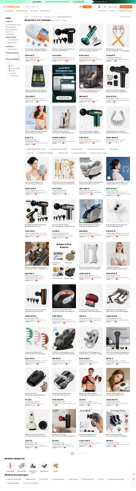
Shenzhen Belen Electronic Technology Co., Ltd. (91, 277)
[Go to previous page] (68, 453)
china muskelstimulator (12, 483)
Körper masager (72, 479)
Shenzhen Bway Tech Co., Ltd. (87, 444)
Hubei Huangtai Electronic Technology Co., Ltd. (91, 320)
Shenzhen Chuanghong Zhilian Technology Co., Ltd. (91, 403)
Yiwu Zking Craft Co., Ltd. (59, 192)
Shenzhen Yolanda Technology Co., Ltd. (63, 446)
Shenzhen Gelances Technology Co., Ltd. (90, 141)
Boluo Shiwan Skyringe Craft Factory (35, 362)
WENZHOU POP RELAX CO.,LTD (34, 278)
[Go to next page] (86, 453)
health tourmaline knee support (98, 153)
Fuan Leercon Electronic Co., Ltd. (61, 362)
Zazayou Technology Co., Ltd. (114, 141)
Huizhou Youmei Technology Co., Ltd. (62, 236)
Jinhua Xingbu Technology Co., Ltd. (88, 362)
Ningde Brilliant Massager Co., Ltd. (88, 100)
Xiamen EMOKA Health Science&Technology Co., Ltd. (118, 59)
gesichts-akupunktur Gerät (13, 479)
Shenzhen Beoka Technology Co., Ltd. (35, 320)
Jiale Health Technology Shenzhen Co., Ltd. (118, 193)
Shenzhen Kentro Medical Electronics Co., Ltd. (37, 142)
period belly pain (113, 149)
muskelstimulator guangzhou (45, 153)
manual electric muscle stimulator (57, 149)
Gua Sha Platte (43, 479)
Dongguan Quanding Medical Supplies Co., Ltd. (118, 235)
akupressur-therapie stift (79, 153)
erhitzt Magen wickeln (57, 479)
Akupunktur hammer (77, 149)
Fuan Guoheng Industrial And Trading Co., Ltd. (91, 235)
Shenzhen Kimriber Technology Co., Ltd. (36, 192)
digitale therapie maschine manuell (35, 149)
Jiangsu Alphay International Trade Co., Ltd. (64, 403)
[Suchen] (87, 6)
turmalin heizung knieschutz (31, 483)
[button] (80, 7)
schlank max (30, 153)
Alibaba (26, 16)
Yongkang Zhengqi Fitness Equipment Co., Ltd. (118, 444)
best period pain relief (87, 479)
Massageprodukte (49, 16)
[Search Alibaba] (51, 7)
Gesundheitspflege (36, 16)
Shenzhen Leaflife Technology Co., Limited (64, 141)
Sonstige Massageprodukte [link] (64, 16)
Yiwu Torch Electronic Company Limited (36, 235)
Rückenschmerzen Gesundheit (115, 479)
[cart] (105, 7)
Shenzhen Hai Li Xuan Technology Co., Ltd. (90, 59)
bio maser (100, 479)
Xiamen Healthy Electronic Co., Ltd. (34, 59)
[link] (133, 474)
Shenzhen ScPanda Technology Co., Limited (64, 59)
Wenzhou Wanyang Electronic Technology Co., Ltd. (118, 362)
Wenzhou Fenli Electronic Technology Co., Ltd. (37, 446)
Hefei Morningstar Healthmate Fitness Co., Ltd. (91, 192)
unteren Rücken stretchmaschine (95, 149)
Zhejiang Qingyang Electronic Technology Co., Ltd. (118, 100)
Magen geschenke (29, 479)
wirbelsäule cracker (62, 153)
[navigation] (13, 235)
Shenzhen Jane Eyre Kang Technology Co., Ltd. (37, 100)
